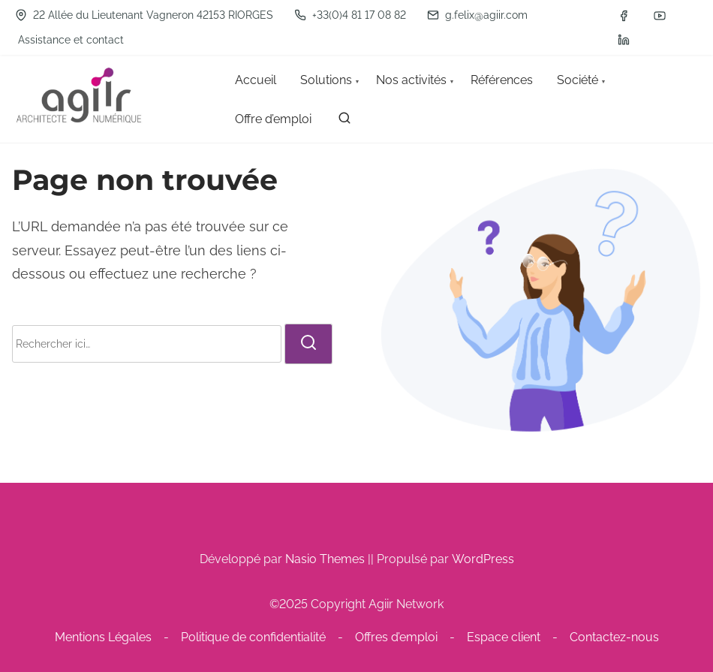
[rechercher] (344, 121)
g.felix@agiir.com (477, 15)
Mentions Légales (103, 637)
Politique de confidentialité (253, 637)
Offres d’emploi (396, 637)
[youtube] (660, 16)
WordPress (483, 559)
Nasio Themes (326, 559)
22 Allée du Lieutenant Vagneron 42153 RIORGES (144, 15)
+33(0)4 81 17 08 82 (350, 15)
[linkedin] (624, 40)
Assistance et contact (71, 40)
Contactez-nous (614, 637)
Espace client (503, 637)
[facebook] (624, 16)
